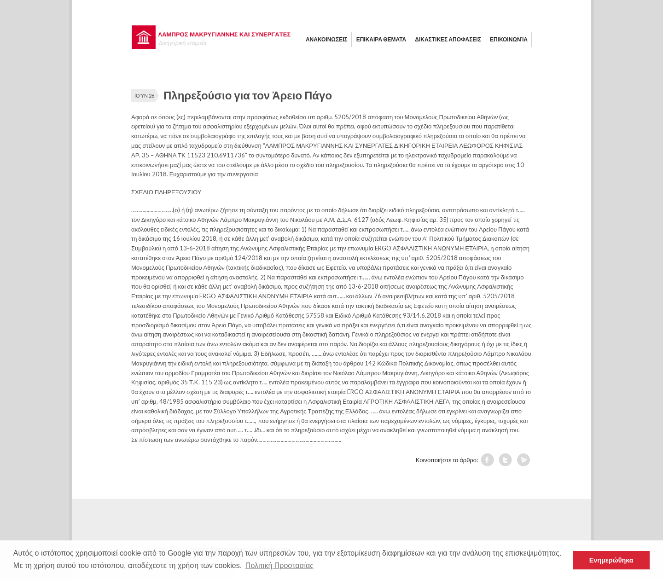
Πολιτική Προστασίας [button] (279, 565)
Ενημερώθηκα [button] (611, 560)
